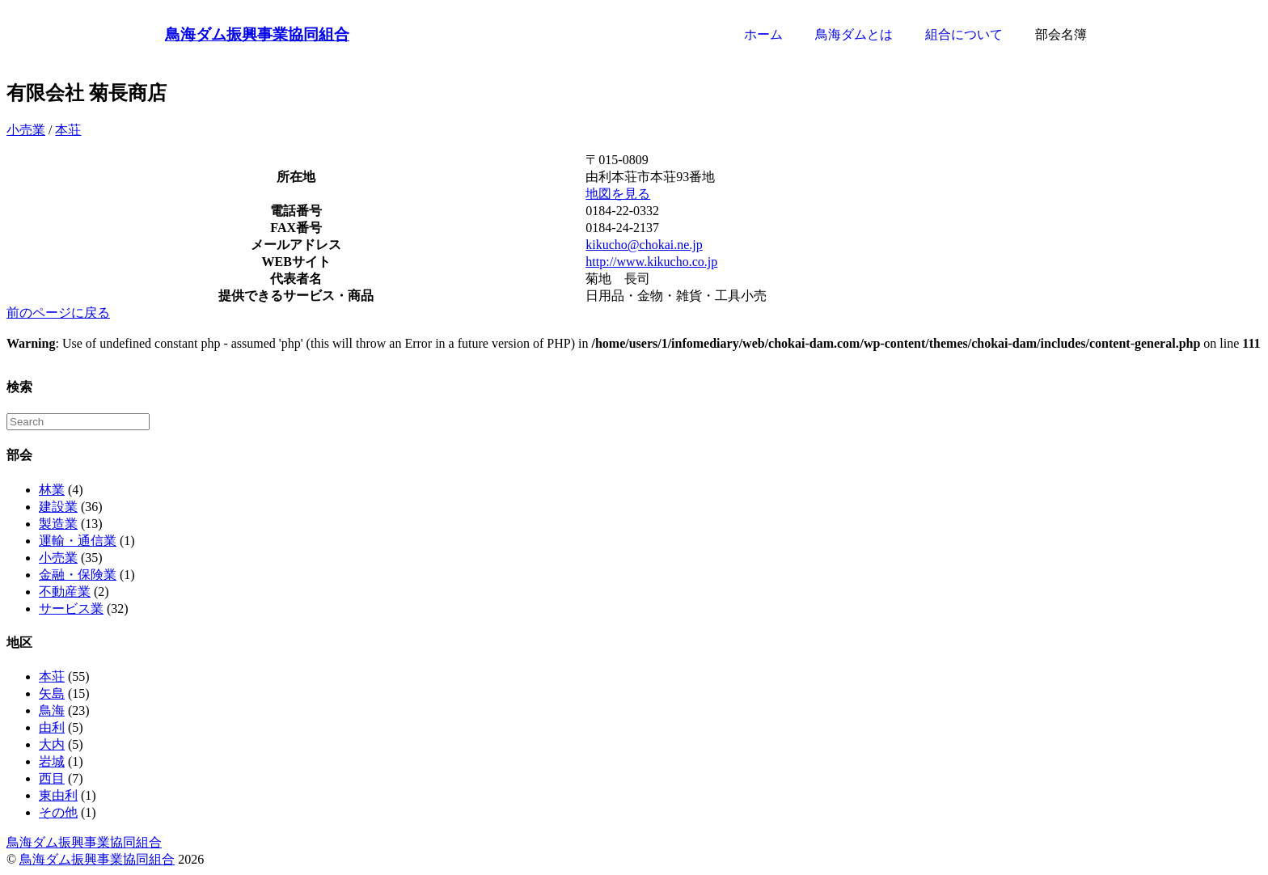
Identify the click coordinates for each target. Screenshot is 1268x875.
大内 (52, 744)
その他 (58, 812)
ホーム (763, 34)
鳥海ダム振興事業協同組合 (257, 34)
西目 (52, 778)
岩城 (52, 761)
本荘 (68, 130)
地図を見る (617, 194)
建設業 (58, 507)
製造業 (58, 523)
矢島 (52, 693)
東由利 (58, 795)
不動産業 (65, 591)
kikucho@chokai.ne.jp (643, 245)
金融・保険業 (77, 574)
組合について (964, 34)
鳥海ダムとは (854, 34)
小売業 (25, 130)
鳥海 (52, 710)
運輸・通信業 (77, 540)
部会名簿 (1061, 34)
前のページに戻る (58, 312)
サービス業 (71, 608)
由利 (52, 727)
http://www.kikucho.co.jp (651, 261)
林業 (52, 490)
